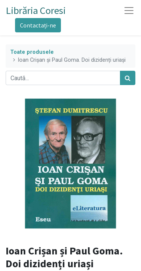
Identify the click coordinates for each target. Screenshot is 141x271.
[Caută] (127, 78)
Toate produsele (32, 52)
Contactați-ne (38, 25)
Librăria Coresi (36, 10)
